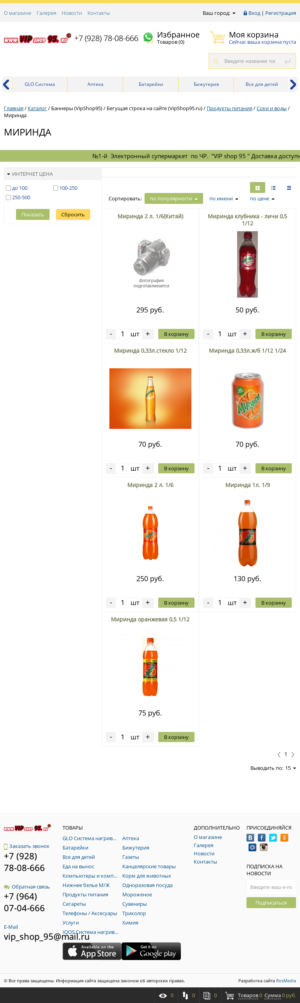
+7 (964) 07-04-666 (24, 902)
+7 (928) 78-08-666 (106, 38)
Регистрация (280, 12)
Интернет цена (30, 173)
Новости (72, 12)
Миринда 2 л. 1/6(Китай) (150, 216)
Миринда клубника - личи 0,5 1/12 (247, 219)
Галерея (46, 12)
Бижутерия (206, 84)
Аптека (96, 84)
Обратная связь (27, 886)
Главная (13, 108)
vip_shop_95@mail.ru (47, 936)
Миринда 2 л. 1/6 (150, 485)
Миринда (15, 115)
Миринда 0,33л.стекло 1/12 (150, 350)
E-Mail (11, 926)
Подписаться (271, 902)
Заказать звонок (27, 846)
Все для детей (262, 84)
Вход (254, 12)
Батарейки (151, 84)
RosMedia (286, 980)
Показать (32, 214)
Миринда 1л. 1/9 (247, 485)
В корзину (176, 333)
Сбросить (73, 214)
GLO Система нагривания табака (40, 86)
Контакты (99, 12)
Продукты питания (229, 108)
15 (290, 767)
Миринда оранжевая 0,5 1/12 (150, 619)
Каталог (37, 108)
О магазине (17, 12)
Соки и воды (272, 108)
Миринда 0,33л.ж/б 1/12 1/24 (247, 350)
